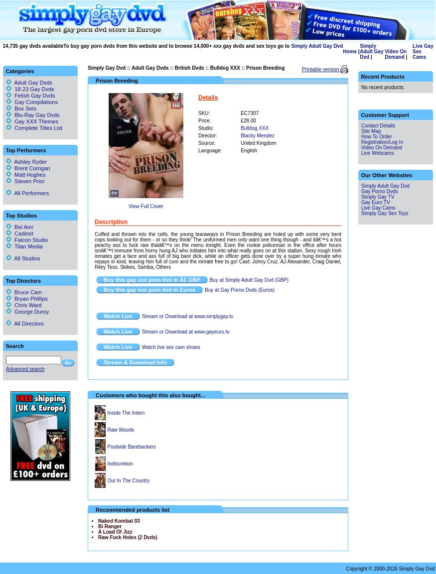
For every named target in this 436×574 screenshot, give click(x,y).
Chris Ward (24, 305)
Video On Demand (396, 54)
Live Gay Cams (378, 208)
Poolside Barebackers (132, 447)
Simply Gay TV (378, 197)
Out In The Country (129, 480)
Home (350, 51)
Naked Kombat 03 (119, 521)
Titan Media (24, 246)
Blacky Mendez (258, 135)
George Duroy (27, 312)
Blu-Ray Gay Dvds (36, 115)
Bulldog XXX (225, 68)
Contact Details (378, 125)
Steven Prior (25, 181)
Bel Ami (19, 227)
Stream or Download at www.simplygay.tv (187, 316)
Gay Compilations (36, 102)
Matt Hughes (25, 175)
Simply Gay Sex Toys (384, 213)
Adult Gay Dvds (150, 68)
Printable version (321, 69)
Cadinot (19, 233)
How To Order (376, 136)
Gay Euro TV (375, 202)
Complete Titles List (34, 128)
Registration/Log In (382, 142)
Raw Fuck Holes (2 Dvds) (127, 537)
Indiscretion (120, 463)
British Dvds (189, 68)
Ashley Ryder (26, 162)
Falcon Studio (27, 240)
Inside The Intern (126, 413)
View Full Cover (146, 206)
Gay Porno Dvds (379, 191)
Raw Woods (121, 430)
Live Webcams (377, 153)
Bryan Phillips (27, 299)
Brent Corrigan (28, 168)
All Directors (25, 324)
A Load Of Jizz (115, 532)
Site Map (371, 131)
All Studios (23, 258)
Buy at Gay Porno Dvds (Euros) (240, 290)
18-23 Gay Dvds (34, 89)
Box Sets (25, 109)
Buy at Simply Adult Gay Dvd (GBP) (249, 280)
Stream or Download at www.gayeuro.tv (186, 332)
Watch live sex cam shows (171, 347)
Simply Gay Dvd (107, 68)
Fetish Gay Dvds (34, 96)
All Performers (27, 193)
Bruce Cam (24, 292)
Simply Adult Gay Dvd (317, 46)
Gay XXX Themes (36, 121)
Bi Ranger (110, 526)
